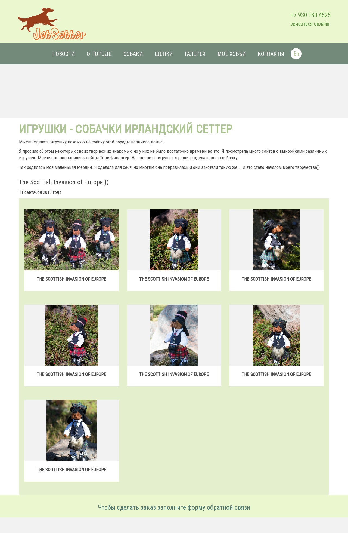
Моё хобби (231, 54)
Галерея (195, 54)
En (296, 54)
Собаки (133, 54)
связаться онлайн (309, 24)
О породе (99, 54)
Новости (63, 54)
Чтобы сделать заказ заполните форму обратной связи (174, 507)
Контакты (271, 54)
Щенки (164, 54)
